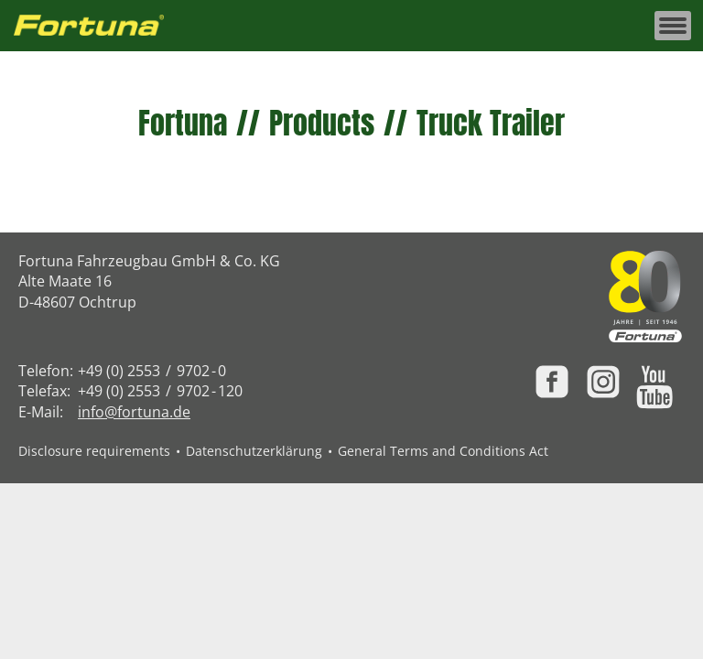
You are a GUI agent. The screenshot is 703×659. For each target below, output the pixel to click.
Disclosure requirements (94, 450)
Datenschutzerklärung (254, 450)
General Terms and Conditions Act (443, 450)
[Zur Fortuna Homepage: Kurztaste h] (99, 26)
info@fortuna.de (134, 412)
